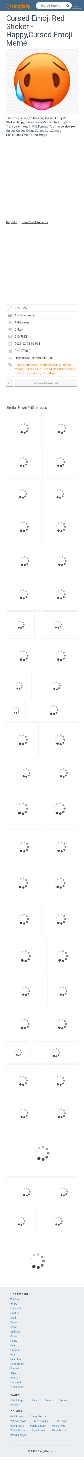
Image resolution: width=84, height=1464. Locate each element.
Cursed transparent (27, 373)
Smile (13, 1336)
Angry (13, 1304)
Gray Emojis (38, 1430)
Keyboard (15, 1308)
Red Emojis (16, 1416)
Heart (13, 1345)
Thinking (15, 1299)
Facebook (15, 1382)
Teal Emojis (60, 1421)
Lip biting (15, 1331)
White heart (17, 1386)
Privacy (14, 1405)
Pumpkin (15, 1368)
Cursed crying (51, 365)
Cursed (19, 365)
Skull (13, 1317)
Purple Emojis (38, 1425)
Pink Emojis (58, 1425)
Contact (49, 1400)
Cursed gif (49, 369)
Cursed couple (66, 369)
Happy (13, 1340)
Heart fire (15, 1359)
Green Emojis (40, 1421)
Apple (13, 1373)
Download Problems (35, 222)
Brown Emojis (18, 1435)
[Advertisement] (39, 178)
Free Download (46, 383)
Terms (63, 1400)
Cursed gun (48, 373)
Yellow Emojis (18, 1421)
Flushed (14, 1313)
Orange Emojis (38, 1416)
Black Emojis (59, 1430)
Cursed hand (33, 369)
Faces (13, 1322)
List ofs (14, 1350)
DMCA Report (18, 1400)
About (35, 1400)
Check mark (17, 1363)
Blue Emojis (17, 1425)
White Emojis (18, 1430)
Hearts (14, 1377)
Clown (13, 1327)
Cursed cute (33, 365)
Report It (11, 222)
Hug (12, 1354)
